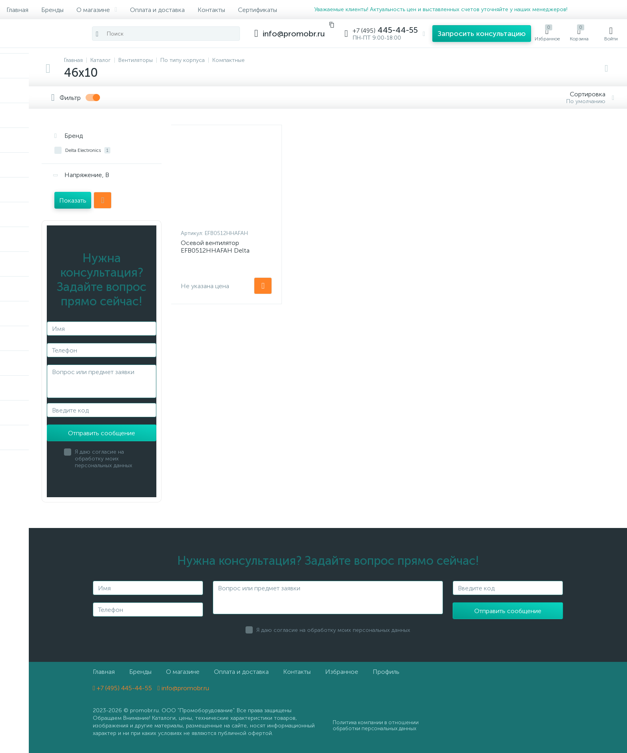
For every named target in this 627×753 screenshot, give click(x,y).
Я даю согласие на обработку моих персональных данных (103, 458)
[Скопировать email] (331, 24)
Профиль (386, 671)
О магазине (96, 10)
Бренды (52, 10)
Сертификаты (257, 10)
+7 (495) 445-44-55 (122, 688)
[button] (481, 33)
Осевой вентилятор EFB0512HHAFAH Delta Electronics (215, 250)
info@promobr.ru (183, 688)
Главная (17, 10)
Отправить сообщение (101, 433)
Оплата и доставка (157, 10)
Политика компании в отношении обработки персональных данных (376, 725)
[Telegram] (578, 9)
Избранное (341, 671)
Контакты (211, 10)
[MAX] (591, 9)
